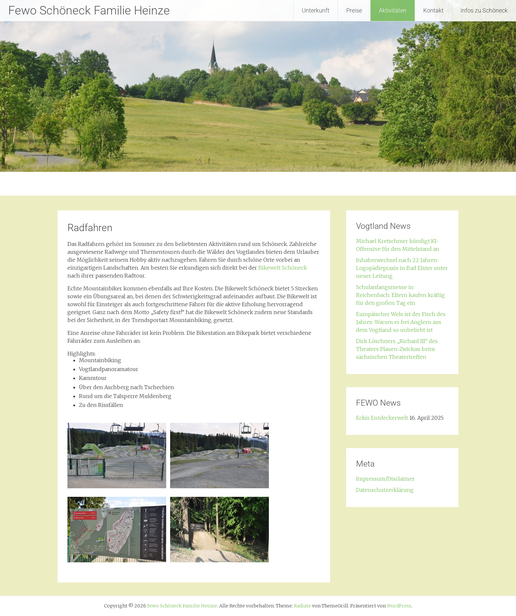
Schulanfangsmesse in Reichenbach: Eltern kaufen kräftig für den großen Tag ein (400, 295)
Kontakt (433, 10)
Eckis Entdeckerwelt (382, 418)
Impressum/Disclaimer (385, 478)
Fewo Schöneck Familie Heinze (89, 10)
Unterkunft (315, 10)
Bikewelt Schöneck (282, 267)
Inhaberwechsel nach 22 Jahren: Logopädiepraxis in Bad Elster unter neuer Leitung (402, 268)
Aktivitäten (392, 10)
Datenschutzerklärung (385, 490)
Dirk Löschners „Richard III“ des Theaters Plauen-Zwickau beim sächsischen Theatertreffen (397, 349)
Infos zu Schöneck (484, 10)
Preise (354, 10)
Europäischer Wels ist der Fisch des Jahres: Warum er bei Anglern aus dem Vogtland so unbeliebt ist (401, 322)
